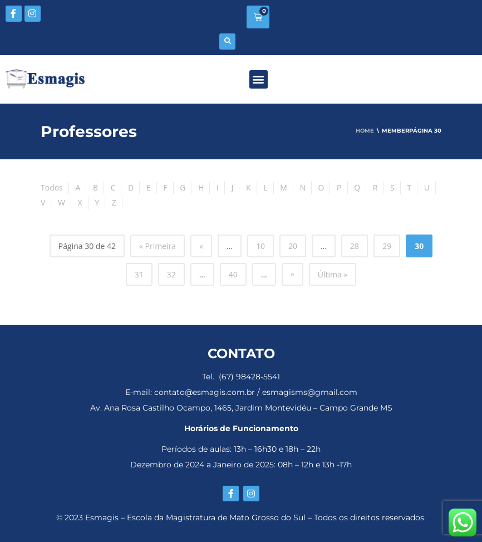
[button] (227, 41)
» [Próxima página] (292, 273)
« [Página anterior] (201, 246)
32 (171, 274)
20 (292, 246)
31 (139, 274)
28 (354, 246)
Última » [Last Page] (333, 274)
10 (260, 246)
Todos (52, 187)
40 (233, 274)
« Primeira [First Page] (157, 246)
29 (386, 246)
